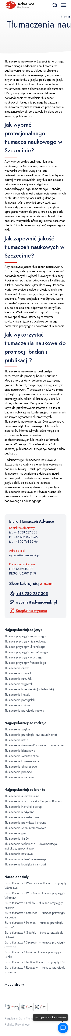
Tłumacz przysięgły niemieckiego (25, 641)
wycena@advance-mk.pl (24, 555)
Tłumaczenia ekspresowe (21, 766)
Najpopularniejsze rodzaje (25, 723)
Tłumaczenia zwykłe (17, 729)
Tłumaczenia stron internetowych (25, 828)
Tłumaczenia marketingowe (22, 817)
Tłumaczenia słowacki (18, 673)
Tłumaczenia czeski (17, 668)
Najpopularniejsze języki (24, 629)
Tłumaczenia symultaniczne (22, 756)
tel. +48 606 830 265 (23, 537)
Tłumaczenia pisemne (18, 772)
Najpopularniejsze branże (25, 789)
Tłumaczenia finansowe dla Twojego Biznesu (33, 801)
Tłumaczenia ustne (16, 740)
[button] (63, 1028)
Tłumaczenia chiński (17, 705)
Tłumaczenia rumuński (18, 678)
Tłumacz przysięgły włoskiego (24, 657)
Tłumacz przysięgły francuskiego (25, 663)
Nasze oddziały (17, 876)
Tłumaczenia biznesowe (20, 750)
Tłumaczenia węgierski (19, 684)
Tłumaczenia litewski (17, 694)
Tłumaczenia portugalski (20, 700)
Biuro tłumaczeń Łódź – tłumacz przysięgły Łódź (35, 962)
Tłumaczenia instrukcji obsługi (23, 806)
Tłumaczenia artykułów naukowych (26, 859)
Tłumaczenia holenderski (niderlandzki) (29, 689)
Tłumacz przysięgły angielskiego (25, 636)
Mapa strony (14, 984)
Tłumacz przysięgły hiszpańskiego (26, 652)
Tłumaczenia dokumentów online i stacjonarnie (34, 745)
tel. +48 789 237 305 (23, 532)
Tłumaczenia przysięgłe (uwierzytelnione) (31, 735)
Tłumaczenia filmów (17, 838)
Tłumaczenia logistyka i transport (25, 864)
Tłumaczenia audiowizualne (22, 796)
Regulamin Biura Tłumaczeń (22, 1018)
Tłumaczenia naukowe (19, 854)
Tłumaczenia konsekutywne (22, 761)
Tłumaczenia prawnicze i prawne (25, 822)
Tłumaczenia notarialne (19, 777)
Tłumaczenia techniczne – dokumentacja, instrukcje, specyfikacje (31, 846)
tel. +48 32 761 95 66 (23, 541)
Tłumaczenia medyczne (19, 812)
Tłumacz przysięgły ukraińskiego (25, 647)
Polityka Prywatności (17, 1024)
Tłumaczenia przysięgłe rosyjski (24, 710)
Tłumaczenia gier (15, 833)
